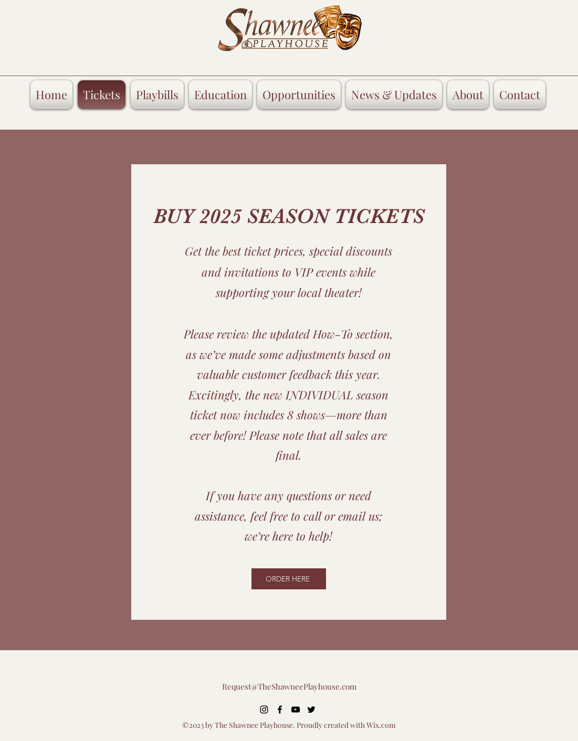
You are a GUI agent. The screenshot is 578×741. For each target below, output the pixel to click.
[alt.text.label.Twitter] (311, 709)
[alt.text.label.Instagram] (264, 709)
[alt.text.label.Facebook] (280, 709)
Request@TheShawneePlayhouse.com (289, 686)
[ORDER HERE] (288, 578)
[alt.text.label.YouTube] (295, 709)
